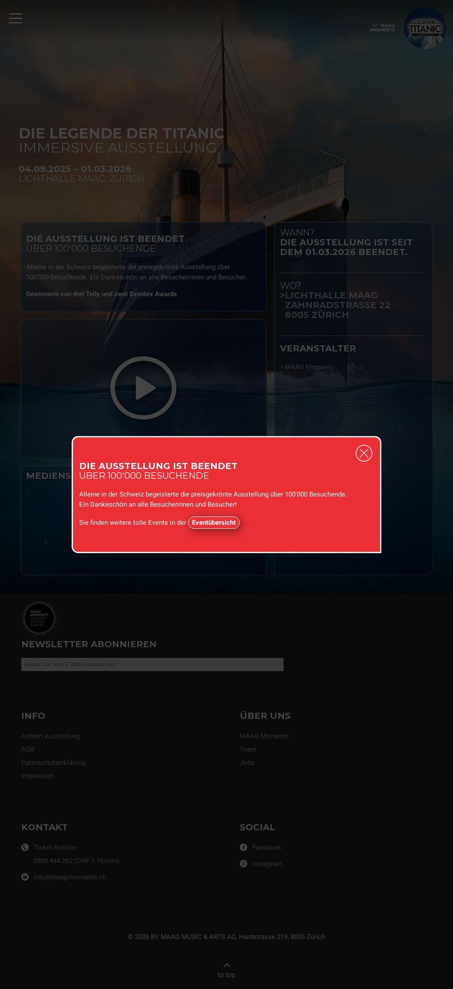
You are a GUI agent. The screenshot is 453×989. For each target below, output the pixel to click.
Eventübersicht (214, 523)
